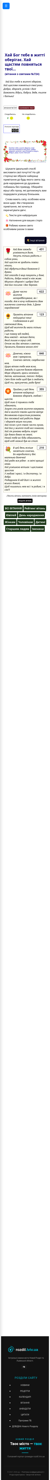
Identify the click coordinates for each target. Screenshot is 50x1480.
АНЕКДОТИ (25, 1408)
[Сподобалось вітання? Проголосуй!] (10, 117)
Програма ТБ (25, 1420)
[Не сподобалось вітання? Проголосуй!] (29, 117)
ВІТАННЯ (25, 1403)
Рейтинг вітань (35, 508)
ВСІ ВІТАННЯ (13, 508)
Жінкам (10, 522)
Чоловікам (25, 522)
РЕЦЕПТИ (25, 1391)
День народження (31, 515)
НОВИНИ (25, 1385)
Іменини (38, 529)
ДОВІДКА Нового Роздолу (25, 1426)
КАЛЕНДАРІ (25, 1397)
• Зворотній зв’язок (33, 1475)
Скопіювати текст (26, 108)
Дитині (40, 522)
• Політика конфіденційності (32, 1472)
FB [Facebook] (24, 1367)
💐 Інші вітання (36, 240)
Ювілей (11, 515)
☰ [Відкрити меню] (6, 6)
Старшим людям (17, 529)
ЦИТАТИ (25, 1414)
